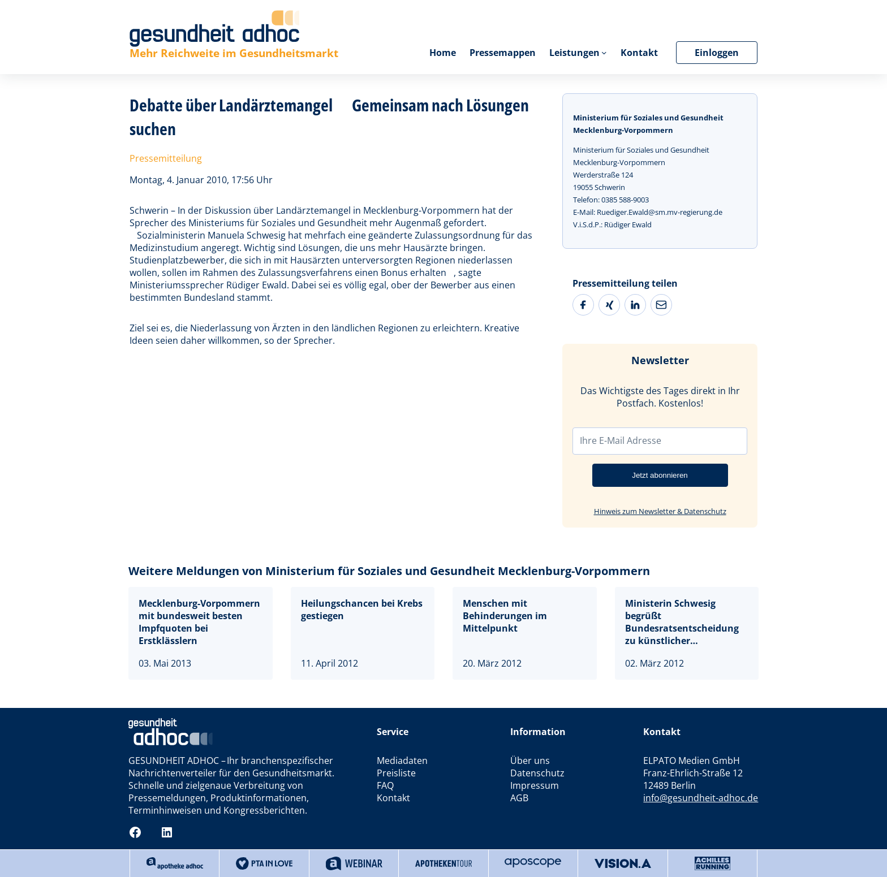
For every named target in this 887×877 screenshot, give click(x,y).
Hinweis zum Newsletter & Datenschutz (660, 511)
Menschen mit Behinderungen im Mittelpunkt (505, 615)
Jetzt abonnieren (660, 475)
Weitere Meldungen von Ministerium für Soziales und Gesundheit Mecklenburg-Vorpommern (389, 570)
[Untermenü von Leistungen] (604, 52)
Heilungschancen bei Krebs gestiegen (362, 609)
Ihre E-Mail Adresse (620, 440)
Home (442, 52)
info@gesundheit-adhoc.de (700, 798)
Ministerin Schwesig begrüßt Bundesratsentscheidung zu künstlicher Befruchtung (682, 622)
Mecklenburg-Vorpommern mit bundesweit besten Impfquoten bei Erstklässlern (199, 622)
